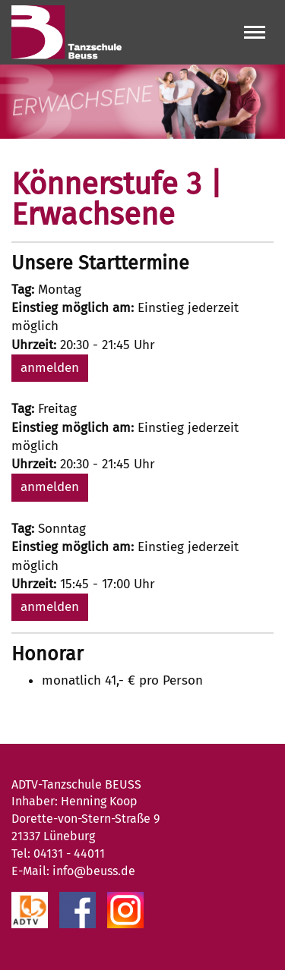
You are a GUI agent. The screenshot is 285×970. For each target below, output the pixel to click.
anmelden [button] (50, 368)
